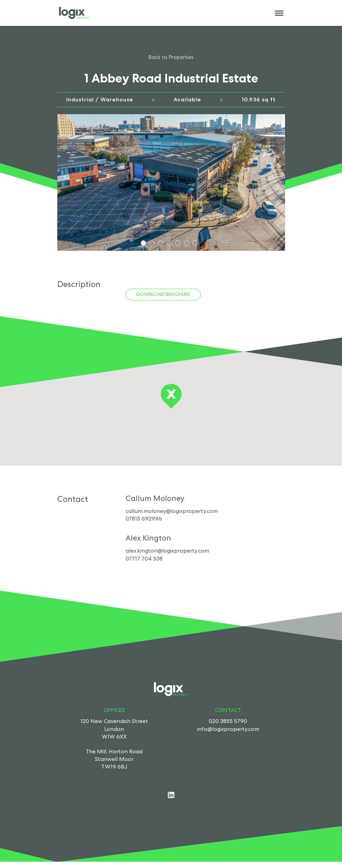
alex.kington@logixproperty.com (167, 550)
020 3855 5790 (228, 721)
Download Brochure (163, 294)
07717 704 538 (144, 558)
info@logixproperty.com (228, 729)
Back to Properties (171, 57)
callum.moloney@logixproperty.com (172, 511)
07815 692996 (144, 518)
